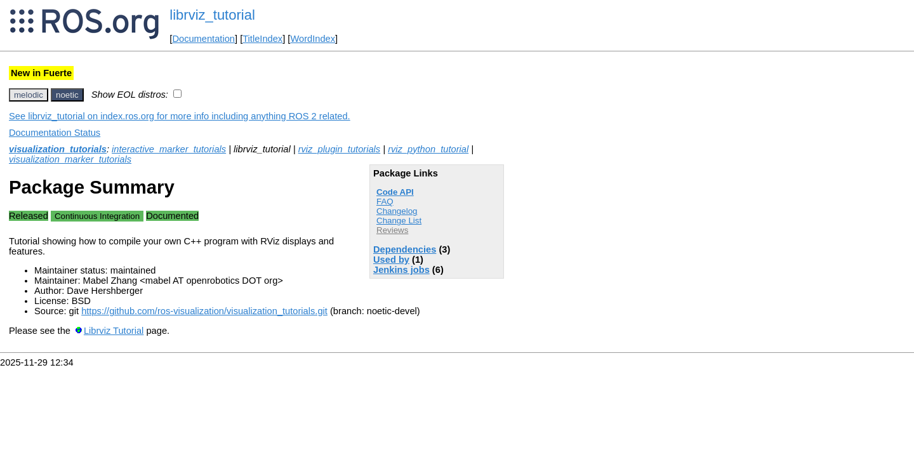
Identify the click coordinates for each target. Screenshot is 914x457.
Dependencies (404, 249)
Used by (391, 260)
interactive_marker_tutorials (169, 149)
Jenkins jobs (401, 270)
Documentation (203, 39)
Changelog (396, 211)
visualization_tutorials (58, 149)
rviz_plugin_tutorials (339, 149)
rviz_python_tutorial (428, 149)
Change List (398, 220)
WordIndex (312, 39)
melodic (28, 95)
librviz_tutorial (212, 15)
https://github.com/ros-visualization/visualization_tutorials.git (204, 311)
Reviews (392, 230)
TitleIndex (262, 39)
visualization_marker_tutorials (70, 159)
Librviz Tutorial (114, 331)
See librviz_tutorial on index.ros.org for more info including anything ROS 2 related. (179, 116)
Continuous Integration (97, 216)
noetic (67, 95)
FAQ (385, 201)
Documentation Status (54, 133)
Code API (395, 192)
